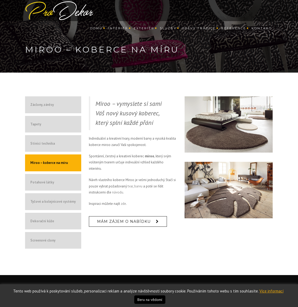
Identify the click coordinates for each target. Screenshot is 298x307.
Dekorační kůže (42, 221)
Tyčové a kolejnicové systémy (53, 201)
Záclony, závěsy (42, 104)
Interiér (118, 32)
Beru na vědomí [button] (149, 299)
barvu (138, 186)
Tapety (35, 124)
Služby (168, 32)
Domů (96, 32)
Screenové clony (42, 240)
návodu (117, 192)
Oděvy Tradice (199, 32)
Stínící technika (42, 143)
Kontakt (262, 32)
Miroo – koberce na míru (49, 162)
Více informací (271, 291)
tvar (130, 186)
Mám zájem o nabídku (124, 221)
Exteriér (144, 32)
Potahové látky (42, 182)
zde (123, 203)
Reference (233, 32)
